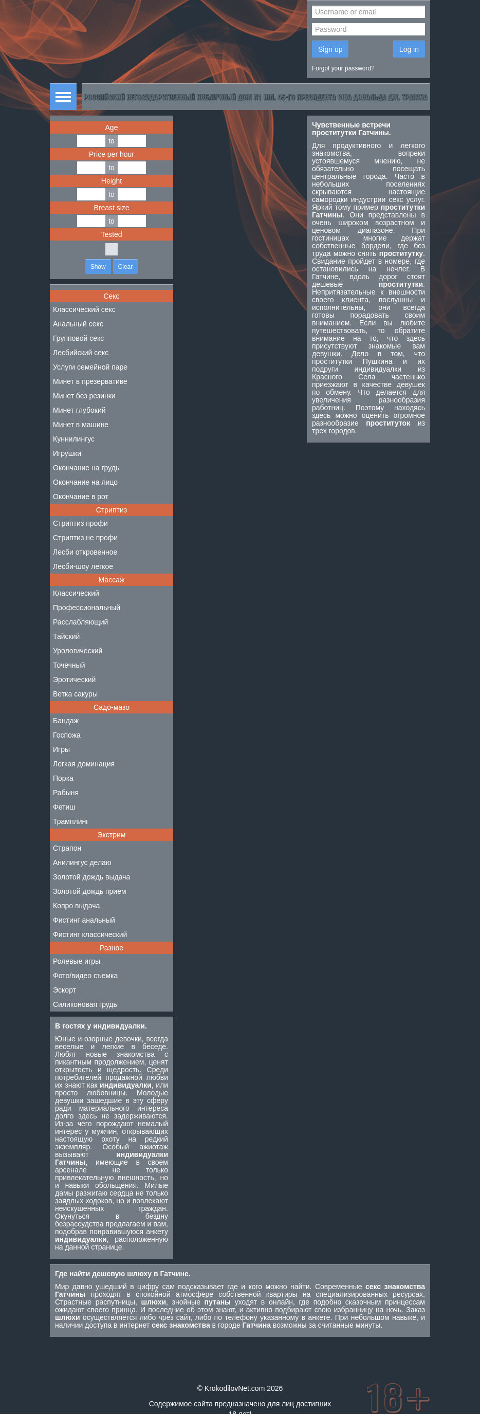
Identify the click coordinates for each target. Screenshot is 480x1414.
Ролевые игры (76, 961)
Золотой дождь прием (89, 891)
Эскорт (64, 990)
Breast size (111, 208)
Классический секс (84, 309)
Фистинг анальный (84, 920)
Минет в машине (80, 424)
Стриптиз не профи (85, 538)
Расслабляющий (80, 622)
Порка (63, 778)
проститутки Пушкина (352, 361)
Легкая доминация (84, 764)
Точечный (69, 665)
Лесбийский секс (80, 352)
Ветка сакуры (75, 694)
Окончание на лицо (85, 482)
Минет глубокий (79, 410)
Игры (61, 749)
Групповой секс (78, 338)
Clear (125, 266)
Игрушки (67, 453)
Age (111, 127)
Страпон (67, 848)
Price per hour (111, 154)
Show (98, 266)
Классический (76, 593)
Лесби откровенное (85, 552)
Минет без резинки (84, 396)
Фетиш (64, 807)
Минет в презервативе (90, 381)
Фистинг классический (90, 934)
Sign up (330, 49)
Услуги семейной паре (90, 367)
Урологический (77, 651)
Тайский (66, 636)
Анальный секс (78, 324)
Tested (111, 234)
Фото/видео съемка (85, 975)
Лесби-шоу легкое (83, 566)
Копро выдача (76, 906)
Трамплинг (70, 821)
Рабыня (66, 792)
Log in (409, 49)
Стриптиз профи (80, 523)
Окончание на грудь (86, 468)
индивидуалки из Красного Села (368, 373)
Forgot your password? (343, 68)
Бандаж (66, 721)
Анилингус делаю (82, 862)
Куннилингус (74, 439)
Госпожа (67, 735)
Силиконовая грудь (85, 1004)
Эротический (74, 679)
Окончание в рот (80, 496)
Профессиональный (86, 607)
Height (111, 181)
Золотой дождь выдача (91, 877)
